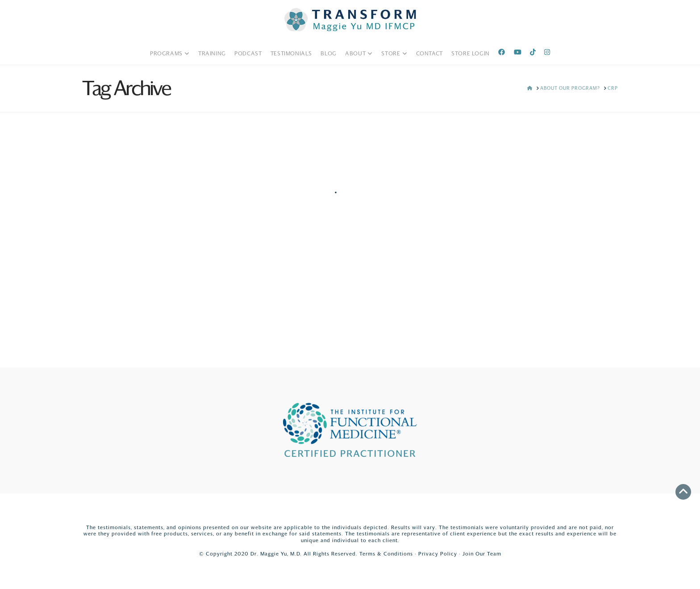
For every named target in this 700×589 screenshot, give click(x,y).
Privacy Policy (437, 554)
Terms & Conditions (386, 554)
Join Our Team (481, 554)
